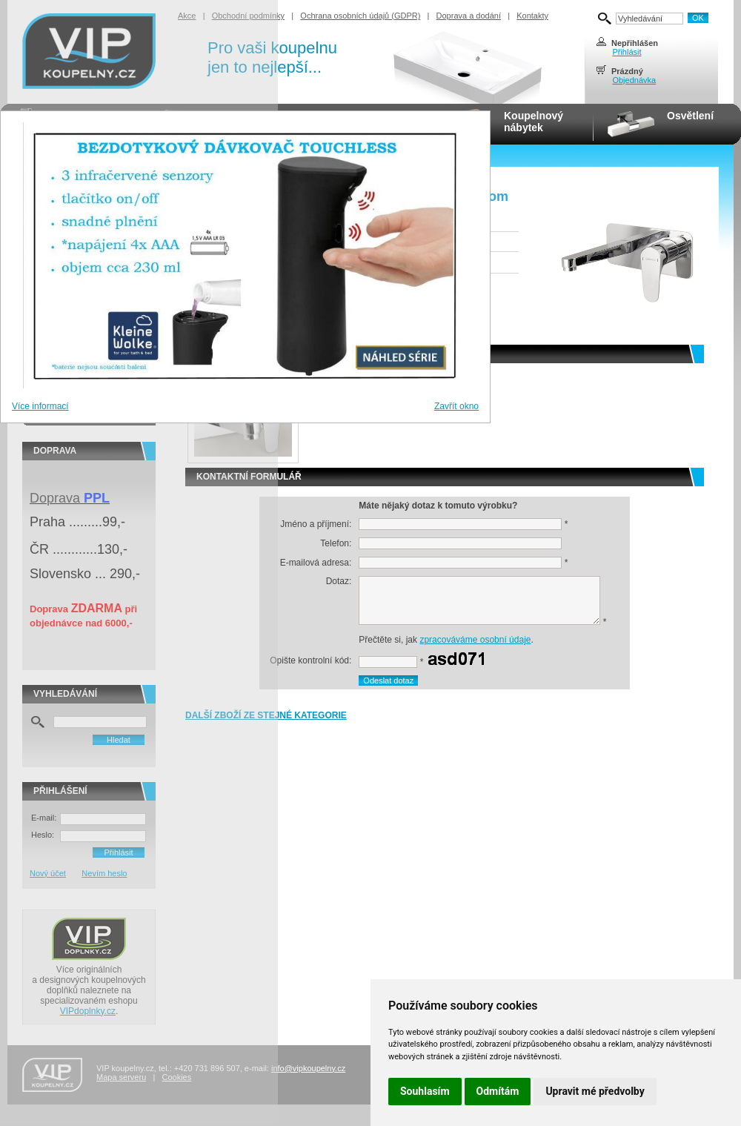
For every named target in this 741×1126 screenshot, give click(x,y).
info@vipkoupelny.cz (308, 1068)
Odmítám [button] (497, 1091)
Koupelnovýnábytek (533, 121)
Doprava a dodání (468, 15)
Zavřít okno (456, 406)
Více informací (40, 406)
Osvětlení (690, 116)
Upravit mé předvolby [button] (594, 1091)
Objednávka (634, 80)
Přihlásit (626, 51)
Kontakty (532, 15)
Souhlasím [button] (425, 1091)
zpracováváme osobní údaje (475, 640)
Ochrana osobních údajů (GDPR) (360, 15)
